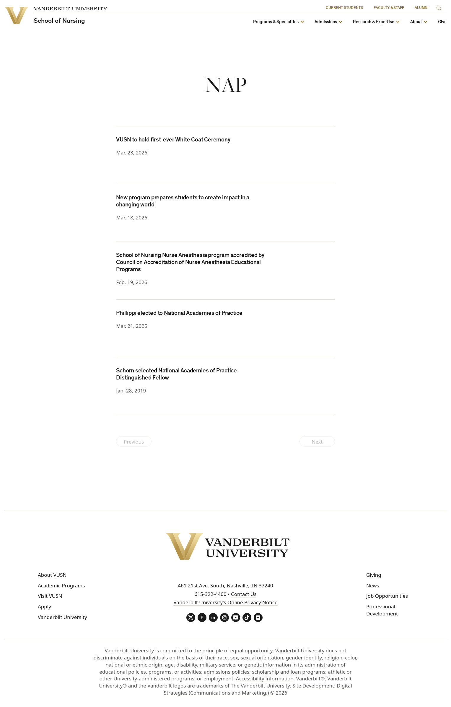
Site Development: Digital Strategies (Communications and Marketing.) (258, 689)
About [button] (416, 22)
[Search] (440, 7)
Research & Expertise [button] (373, 22)
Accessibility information (265, 678)
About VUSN (52, 574)
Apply (44, 606)
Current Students (344, 8)
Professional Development (382, 610)
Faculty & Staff (389, 8)
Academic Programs (61, 585)
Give (442, 22)
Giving (373, 574)
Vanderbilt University (62, 617)
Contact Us (244, 594)
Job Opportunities (387, 595)
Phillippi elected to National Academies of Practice (179, 314)
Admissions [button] (326, 22)
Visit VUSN (50, 595)
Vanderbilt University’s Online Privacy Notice (225, 602)
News (372, 585)
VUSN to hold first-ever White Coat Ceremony (173, 140)
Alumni (422, 8)
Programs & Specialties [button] (276, 22)
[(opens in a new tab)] (307, 213)
